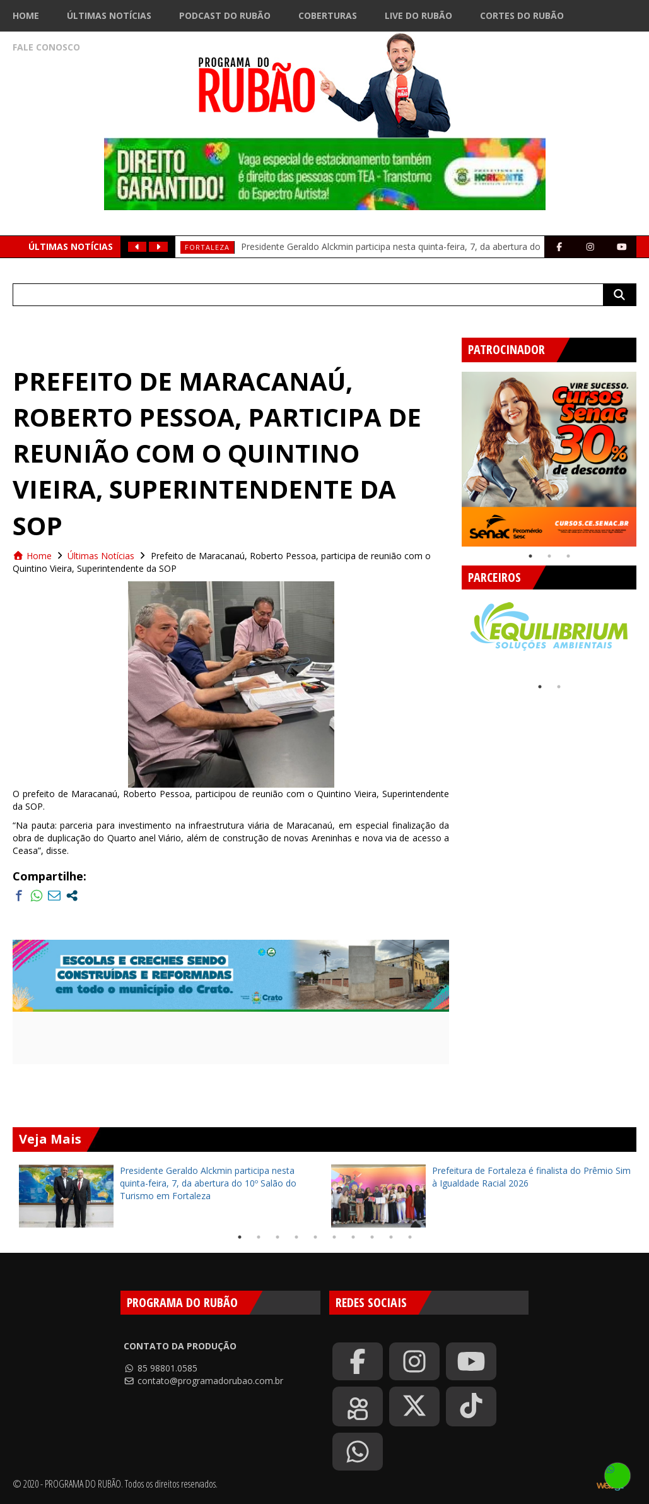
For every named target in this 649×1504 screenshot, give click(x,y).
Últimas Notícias (109, 15)
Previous (452, 454)
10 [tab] (410, 1237)
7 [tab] (353, 1237)
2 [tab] (549, 556)
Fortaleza (207, 247)
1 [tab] (530, 556)
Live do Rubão (418, 15)
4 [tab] (296, 1237)
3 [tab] (568, 556)
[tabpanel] (549, 459)
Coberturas (327, 15)
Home (26, 15)
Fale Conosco (46, 47)
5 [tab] (315, 1237)
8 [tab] (372, 1237)
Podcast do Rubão (225, 15)
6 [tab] (334, 1237)
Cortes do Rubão (522, 15)
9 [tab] (391, 1237)
